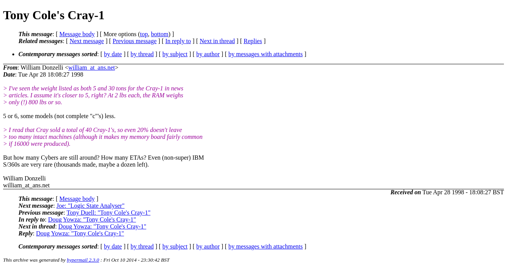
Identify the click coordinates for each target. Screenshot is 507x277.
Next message (87, 41)
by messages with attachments (265, 54)
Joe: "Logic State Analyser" (91, 205)
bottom (159, 34)
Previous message (135, 41)
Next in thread (217, 41)
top (144, 34)
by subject (174, 54)
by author (208, 54)
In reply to (178, 41)
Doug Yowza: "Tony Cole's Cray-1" (92, 219)
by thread (142, 54)
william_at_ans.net (91, 67)
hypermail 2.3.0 (83, 260)
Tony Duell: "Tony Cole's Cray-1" (108, 212)
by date (113, 54)
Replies (252, 41)
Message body (77, 34)
